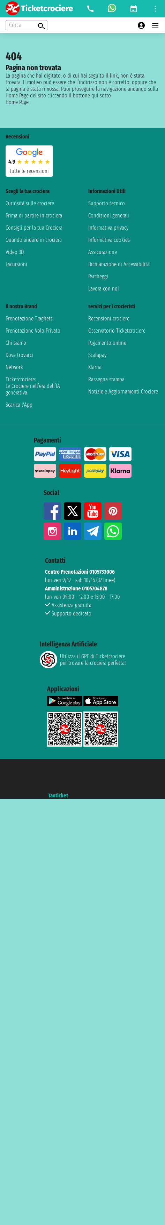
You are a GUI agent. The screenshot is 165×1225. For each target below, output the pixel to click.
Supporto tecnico (106, 203)
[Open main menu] (155, 25)
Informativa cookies (109, 240)
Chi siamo (16, 343)
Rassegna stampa (106, 379)
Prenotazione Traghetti (30, 318)
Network (14, 367)
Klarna (95, 367)
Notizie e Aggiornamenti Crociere (123, 391)
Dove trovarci (19, 355)
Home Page (17, 102)
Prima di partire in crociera (34, 215)
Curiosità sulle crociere (30, 203)
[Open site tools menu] (155, 9)
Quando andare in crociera (34, 240)
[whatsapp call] (112, 9)
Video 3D (15, 252)
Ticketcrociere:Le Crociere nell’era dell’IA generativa (33, 386)
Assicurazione (102, 252)
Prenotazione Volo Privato (33, 330)
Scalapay (97, 355)
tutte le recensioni (29, 171)
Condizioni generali (108, 215)
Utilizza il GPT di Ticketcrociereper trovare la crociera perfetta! (83, 659)
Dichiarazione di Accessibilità (119, 264)
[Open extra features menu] (26, 25)
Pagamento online (107, 343)
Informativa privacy (108, 227)
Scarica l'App (19, 404)
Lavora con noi (103, 288)
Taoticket (58, 795)
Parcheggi (98, 276)
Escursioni (16, 264)
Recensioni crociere (108, 318)
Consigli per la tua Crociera (34, 227)
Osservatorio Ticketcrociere (116, 330)
